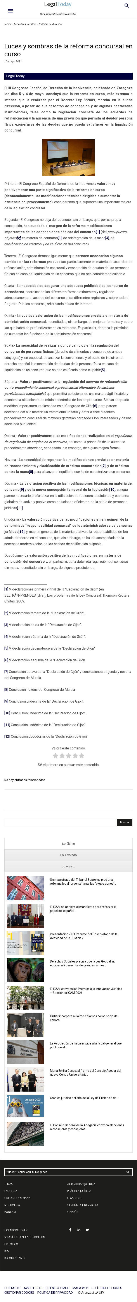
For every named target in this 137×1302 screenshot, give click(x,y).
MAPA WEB (80, 1288)
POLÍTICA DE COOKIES (107, 1288)
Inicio (7, 24)
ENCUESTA (10, 1191)
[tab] (68, 844)
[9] (6, 701)
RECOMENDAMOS (15, 1258)
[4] (107, 238)
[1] (6, 589)
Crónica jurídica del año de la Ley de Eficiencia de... (84, 1098)
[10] (7, 713)
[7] (6, 672)
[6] (95, 406)
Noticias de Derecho (50, 24)
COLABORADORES (15, 1230)
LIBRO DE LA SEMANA (17, 1198)
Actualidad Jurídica (25, 24)
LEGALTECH (74, 1198)
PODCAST (10, 1212)
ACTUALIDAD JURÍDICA (81, 1184)
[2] (6, 613)
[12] (7, 736)
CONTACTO (12, 1288)
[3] (60, 238)
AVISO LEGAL (33, 1288)
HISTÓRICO (11, 1244)
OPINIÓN (72, 1212)
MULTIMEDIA (12, 1205)
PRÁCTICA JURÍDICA (79, 1191)
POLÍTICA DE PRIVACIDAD (55, 1292)
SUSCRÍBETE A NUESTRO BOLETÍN (24, 1237)
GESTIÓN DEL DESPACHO (82, 1205)
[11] (20, 508)
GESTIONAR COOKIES (19, 1292)
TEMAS (8, 1184)
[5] (103, 370)
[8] (6, 690)
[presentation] (68, 844)
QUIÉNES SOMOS (57, 1288)
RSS (6, 1251)
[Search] (124, 822)
